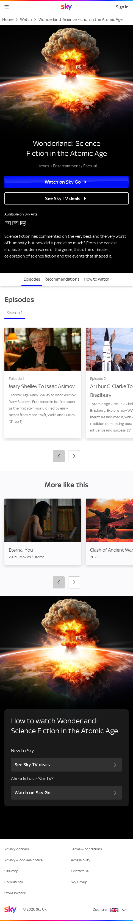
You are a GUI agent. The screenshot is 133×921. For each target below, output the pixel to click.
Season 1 (15, 312)
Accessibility (80, 860)
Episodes (32, 279)
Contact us (79, 871)
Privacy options (16, 849)
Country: (100, 910)
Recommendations (62, 279)
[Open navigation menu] (7, 7)
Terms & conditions (86, 849)
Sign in (122, 6)
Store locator (15, 893)
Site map (11, 871)
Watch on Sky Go (66, 182)
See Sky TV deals (66, 198)
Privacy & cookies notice (23, 860)
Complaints (13, 882)
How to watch (96, 279)
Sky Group (79, 882)
